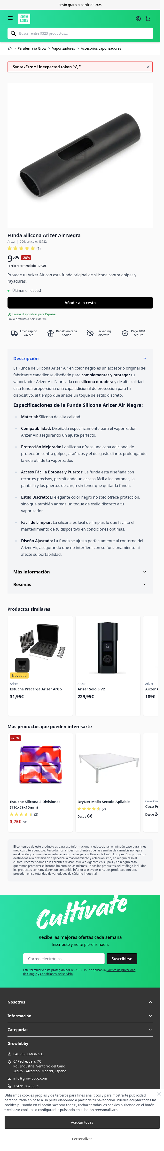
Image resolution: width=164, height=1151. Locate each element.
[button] (80, 1002)
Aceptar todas (82, 1122)
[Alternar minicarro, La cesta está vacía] (148, 19)
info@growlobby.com (30, 1078)
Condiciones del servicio (56, 974)
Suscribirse (122, 958)
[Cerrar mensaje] (148, 67)
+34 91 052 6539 (26, 1086)
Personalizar (82, 1138)
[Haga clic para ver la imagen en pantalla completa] (80, 155)
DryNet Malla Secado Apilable (104, 801)
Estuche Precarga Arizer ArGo (36, 689)
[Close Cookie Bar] (159, 1094)
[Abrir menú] (10, 18)
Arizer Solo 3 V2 (91, 689)
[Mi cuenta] (138, 19)
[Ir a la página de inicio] (75, 19)
